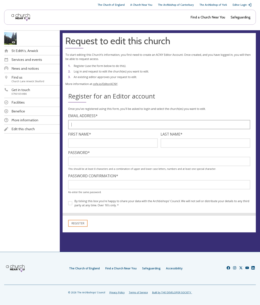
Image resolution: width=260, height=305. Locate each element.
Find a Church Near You (207, 17)
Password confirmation (93, 176)
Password (79, 153)
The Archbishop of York (213, 4)
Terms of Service (138, 292)
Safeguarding (240, 17)
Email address (83, 116)
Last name (171, 134)
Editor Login (242, 5)
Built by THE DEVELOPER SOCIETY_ (172, 292)
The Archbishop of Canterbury (176, 4)
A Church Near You (141, 4)
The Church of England (111, 4)
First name (79, 134)
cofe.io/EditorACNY (105, 84)
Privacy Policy (117, 292)
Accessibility (174, 268)
